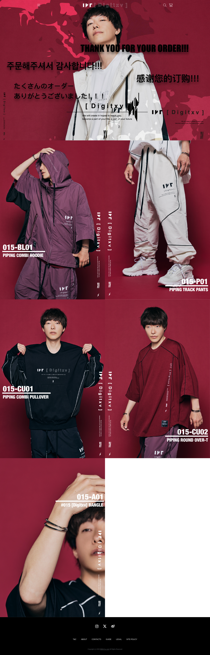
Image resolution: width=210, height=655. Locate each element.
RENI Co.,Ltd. (104, 649)
